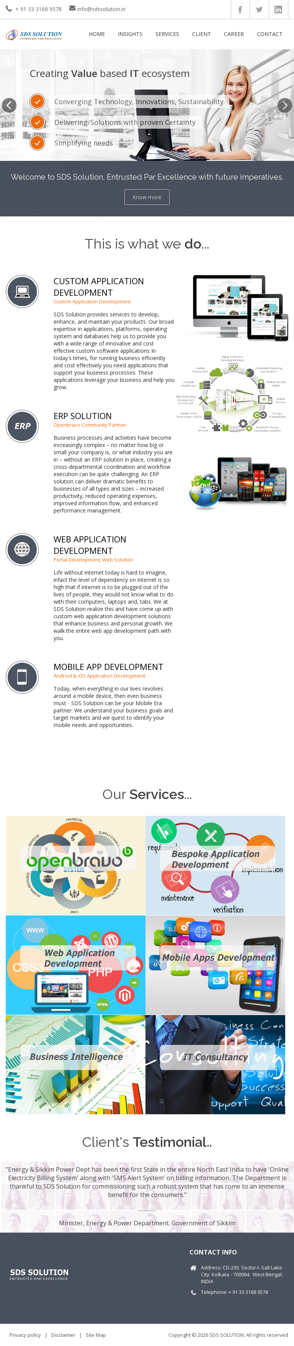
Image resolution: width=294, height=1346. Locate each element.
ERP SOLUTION (83, 415)
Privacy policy (25, 1334)
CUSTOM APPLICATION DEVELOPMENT (99, 286)
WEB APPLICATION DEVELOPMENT (90, 544)
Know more (147, 197)
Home (97, 34)
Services (167, 34)
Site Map (96, 1334)
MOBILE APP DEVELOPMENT (108, 666)
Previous (9, 105)
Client (201, 34)
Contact (270, 34)
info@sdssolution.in (101, 9)
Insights (130, 34)
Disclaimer (63, 1334)
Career (234, 34)
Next (285, 105)
